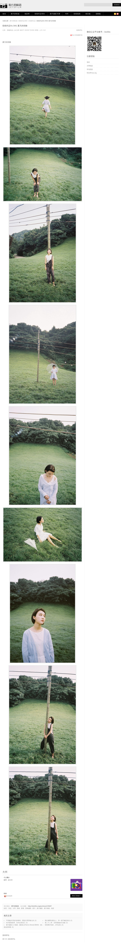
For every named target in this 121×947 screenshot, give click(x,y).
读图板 (98, 14)
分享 (14, 908)
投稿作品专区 (40, 14)
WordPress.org (92, 73)
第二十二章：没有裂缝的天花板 (55, 923)
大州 (17, 30)
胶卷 (22, 908)
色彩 (52, 908)
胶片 (34, 908)
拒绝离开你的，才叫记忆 (53, 925)
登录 (5, 939)
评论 (90, 69)
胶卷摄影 (28, 908)
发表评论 (79, 30)
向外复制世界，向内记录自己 (15, 923)
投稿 (18, 908)
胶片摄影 (40, 908)
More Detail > (76, 896)
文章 (90, 66)
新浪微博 (9, 896)
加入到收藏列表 (77, 35)
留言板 (88, 14)
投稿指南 (77, 14)
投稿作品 (32, 21)
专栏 (67, 14)
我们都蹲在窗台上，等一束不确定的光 (57, 920)
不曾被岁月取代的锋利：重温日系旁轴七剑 (20, 920)
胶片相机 (47, 908)
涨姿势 (27, 14)
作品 (9, 908)
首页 (4, 14)
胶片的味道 (15, 14)
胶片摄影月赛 (55, 14)
